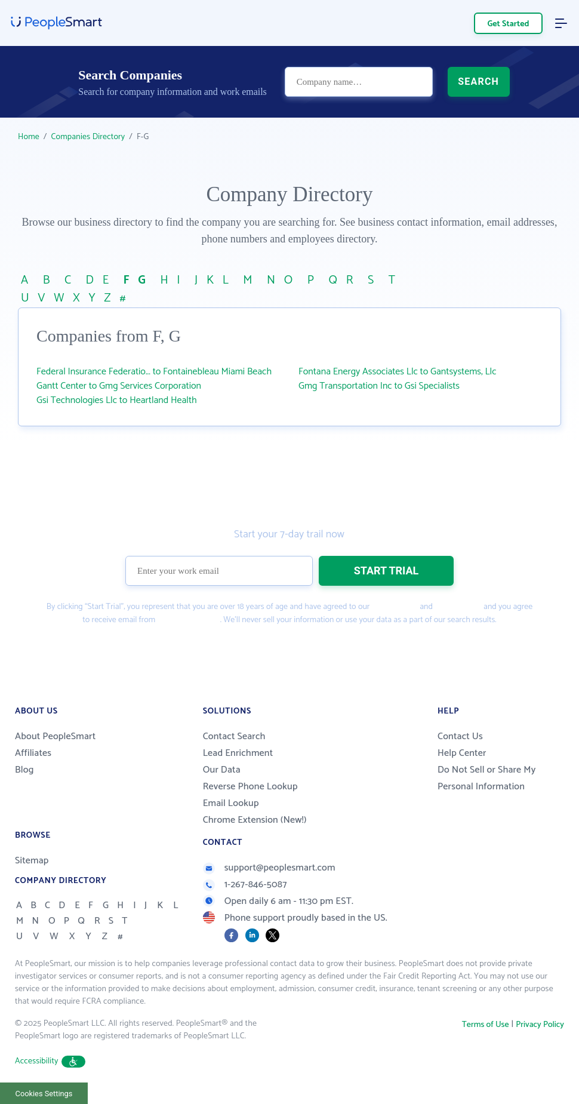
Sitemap (32, 861)
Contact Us (460, 736)
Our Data (222, 770)
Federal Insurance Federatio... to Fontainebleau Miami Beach (154, 372)
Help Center (462, 753)
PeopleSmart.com (187, 620)
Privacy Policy (458, 607)
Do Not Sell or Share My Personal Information (487, 778)
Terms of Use (395, 607)
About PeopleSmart (55, 736)
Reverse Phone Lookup (250, 787)
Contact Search (234, 736)
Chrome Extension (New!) (255, 820)
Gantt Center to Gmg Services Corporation (118, 386)
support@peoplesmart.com (269, 868)
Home (28, 137)
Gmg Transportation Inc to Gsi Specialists (379, 386)
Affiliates (33, 753)
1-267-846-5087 (245, 885)
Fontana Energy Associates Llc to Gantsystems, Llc (397, 372)
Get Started (508, 24)
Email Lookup (231, 803)
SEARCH (478, 81)
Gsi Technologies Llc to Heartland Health (116, 400)
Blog (24, 770)
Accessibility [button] (50, 1061)
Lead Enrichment (238, 753)
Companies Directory (88, 137)
